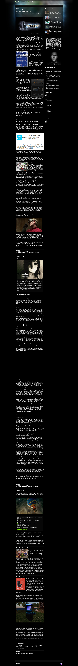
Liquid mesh (20, 486)
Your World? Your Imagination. (53, 25)
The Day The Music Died (21, 9)
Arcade (19, 653)
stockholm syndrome (35, 486)
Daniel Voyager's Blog (49, 69)
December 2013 (49, 100)
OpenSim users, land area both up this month (52, 80)
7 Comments (29, 485)
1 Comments (29, 251)
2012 (47, 117)
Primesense (34, 252)
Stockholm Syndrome (20, 256)
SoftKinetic (28, 184)
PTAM (40, 157)
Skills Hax (31, 653)
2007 (47, 121)
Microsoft (30, 252)
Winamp (37, 252)
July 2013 (48, 110)
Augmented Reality (23, 252)
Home (30, 656)
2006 (47, 122)
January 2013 (49, 116)
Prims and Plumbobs (52, 30)
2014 (47, 98)
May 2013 (48, 112)
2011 (47, 118)
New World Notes (48, 84)
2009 (47, 119)
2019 (47, 94)
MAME (24, 653)
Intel (27, 252)
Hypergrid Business (49, 79)
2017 (47, 96)
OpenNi (33, 176)
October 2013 (49, 106)
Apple (19, 252)
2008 (47, 120)
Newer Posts (18, 656)
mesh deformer (24, 486)
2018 (47, 95)
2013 (47, 99)
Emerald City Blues (20, 490)
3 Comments (29, 652)
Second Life (30, 486)
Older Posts (41, 656)
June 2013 (48, 111)
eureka (22, 653)
